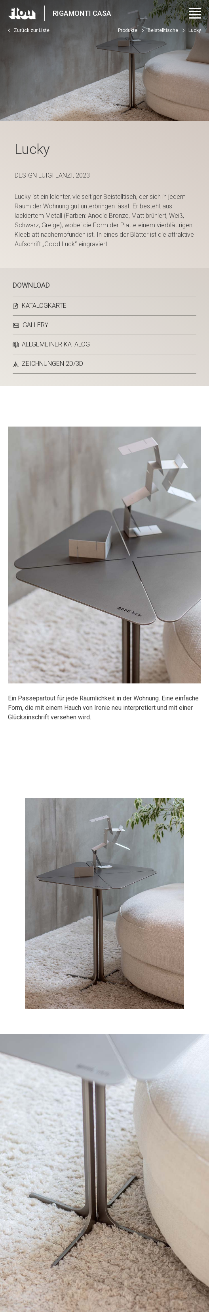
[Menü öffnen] (195, 13)
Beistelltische (163, 30)
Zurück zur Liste (28, 30)
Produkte (127, 30)
